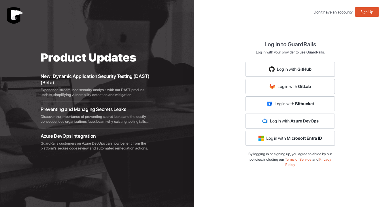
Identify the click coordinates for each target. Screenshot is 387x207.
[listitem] (97, 85)
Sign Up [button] (366, 11)
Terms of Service (298, 159)
